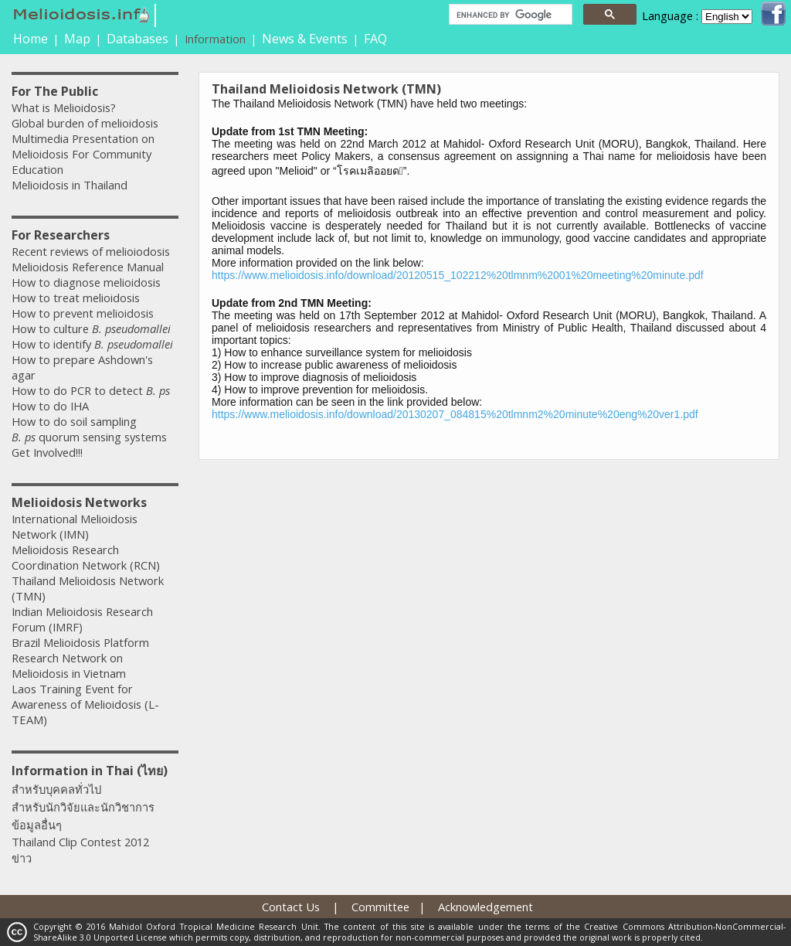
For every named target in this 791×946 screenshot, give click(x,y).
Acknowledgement (485, 906)
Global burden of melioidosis (85, 123)
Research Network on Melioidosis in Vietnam (69, 665)
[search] (509, 15)
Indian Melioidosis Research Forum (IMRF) (82, 619)
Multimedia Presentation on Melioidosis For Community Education (83, 154)
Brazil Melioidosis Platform (80, 642)
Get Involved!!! (47, 452)
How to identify (92, 344)
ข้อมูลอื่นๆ (37, 824)
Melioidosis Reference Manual (88, 266)
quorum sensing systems (89, 436)
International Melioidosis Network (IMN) (74, 526)
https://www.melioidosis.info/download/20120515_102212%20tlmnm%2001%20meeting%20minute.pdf (458, 275)
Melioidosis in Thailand (69, 184)
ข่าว (22, 858)
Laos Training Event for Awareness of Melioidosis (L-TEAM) (85, 704)
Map (77, 38)
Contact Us (291, 906)
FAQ (375, 38)
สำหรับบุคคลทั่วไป (56, 789)
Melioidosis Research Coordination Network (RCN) (86, 557)
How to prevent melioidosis (83, 313)
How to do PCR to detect (91, 390)
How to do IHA (50, 405)
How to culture (91, 328)
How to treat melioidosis (76, 297)
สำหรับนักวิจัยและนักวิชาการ (83, 807)
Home (30, 38)
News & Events (305, 38)
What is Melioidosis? (64, 107)
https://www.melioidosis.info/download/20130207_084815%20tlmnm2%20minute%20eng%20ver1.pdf (455, 414)
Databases (137, 38)
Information (215, 38)
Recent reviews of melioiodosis (91, 251)
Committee (380, 906)
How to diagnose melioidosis (86, 282)
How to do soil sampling (74, 421)
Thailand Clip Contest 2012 (80, 841)
